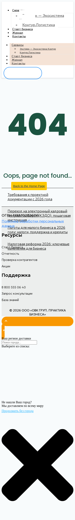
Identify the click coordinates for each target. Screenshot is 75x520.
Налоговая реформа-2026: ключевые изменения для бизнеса (38, 246)
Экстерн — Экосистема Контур (41, 17)
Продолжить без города (17, 411)
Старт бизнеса (22, 29)
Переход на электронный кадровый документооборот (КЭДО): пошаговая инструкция (39, 215)
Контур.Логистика (38, 24)
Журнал (17, 32)
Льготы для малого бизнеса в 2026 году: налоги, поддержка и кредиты (38, 229)
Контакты (19, 36)
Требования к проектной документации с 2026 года (30, 197)
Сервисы (18, 10)
